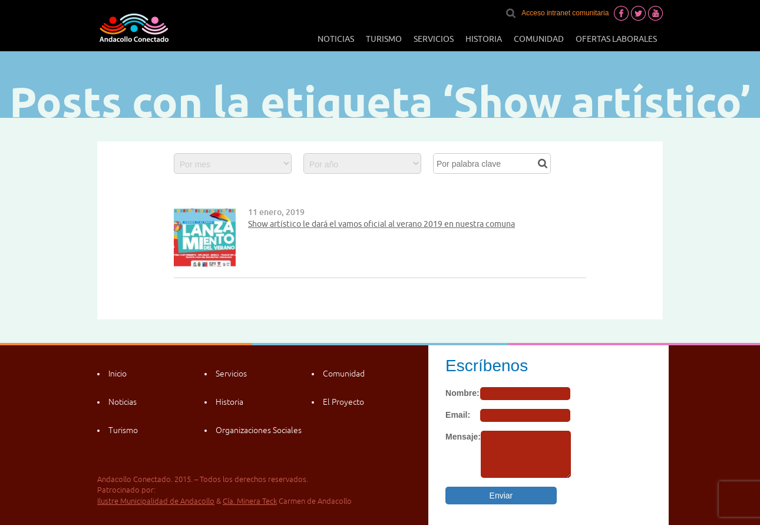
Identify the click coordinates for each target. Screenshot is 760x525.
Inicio (117, 373)
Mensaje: (463, 436)
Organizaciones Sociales (259, 430)
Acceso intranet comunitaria (565, 13)
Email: (457, 415)
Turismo (384, 39)
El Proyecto (343, 402)
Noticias (336, 39)
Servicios (434, 39)
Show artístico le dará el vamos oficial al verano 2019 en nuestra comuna (381, 224)
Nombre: (462, 393)
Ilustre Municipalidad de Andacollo (155, 501)
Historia (483, 39)
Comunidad (539, 39)
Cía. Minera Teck (250, 501)
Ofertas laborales (616, 39)
